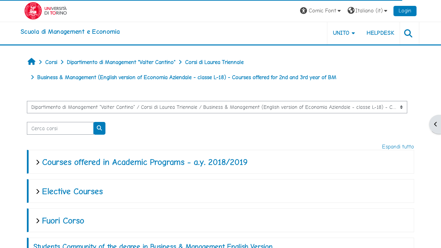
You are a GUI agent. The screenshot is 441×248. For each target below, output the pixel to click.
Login (405, 10)
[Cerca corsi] (60, 128)
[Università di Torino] (45, 10)
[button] (321, 11)
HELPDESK (380, 33)
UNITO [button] (341, 33)
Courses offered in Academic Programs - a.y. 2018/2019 (144, 162)
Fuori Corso (63, 221)
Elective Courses (72, 191)
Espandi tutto (398, 146)
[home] (70, 31)
